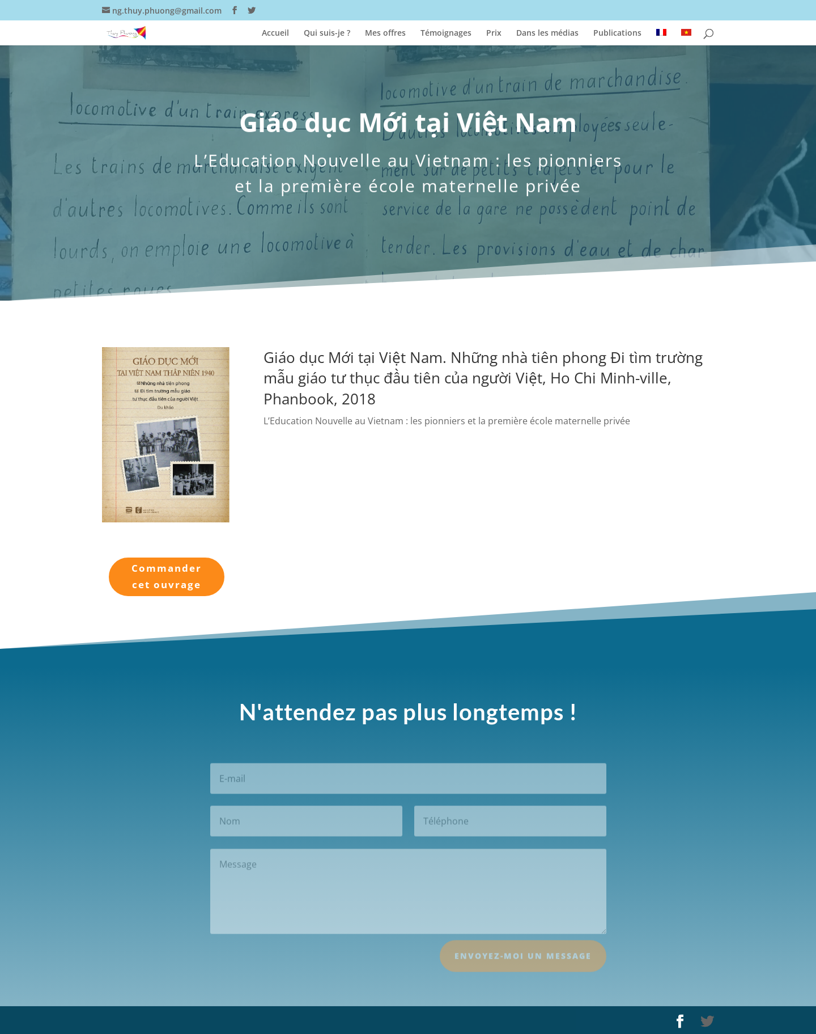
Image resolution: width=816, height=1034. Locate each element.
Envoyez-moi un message (523, 961)
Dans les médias (547, 33)
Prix (494, 33)
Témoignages (445, 33)
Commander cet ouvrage (166, 576)
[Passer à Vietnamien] (686, 37)
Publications (617, 33)
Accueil (275, 33)
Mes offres (385, 33)
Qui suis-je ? (327, 33)
